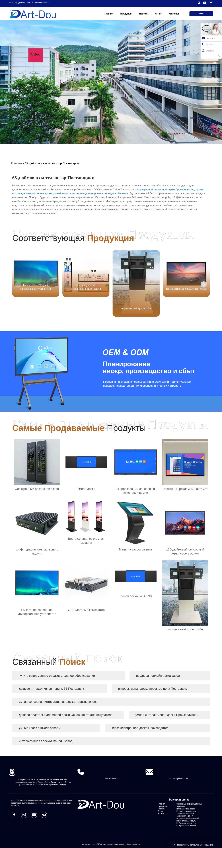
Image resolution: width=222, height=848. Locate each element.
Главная (16, 163)
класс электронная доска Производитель (140, 728)
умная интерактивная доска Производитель (166, 715)
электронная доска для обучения (108, 193)
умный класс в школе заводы (40, 728)
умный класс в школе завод (70, 193)
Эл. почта (208, 38)
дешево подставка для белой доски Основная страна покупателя (65, 715)
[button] (218, 82)
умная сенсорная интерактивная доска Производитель (58, 701)
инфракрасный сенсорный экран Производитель (164, 189)
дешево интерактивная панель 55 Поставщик (51, 688)
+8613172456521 (42, 3)
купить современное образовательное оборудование (57, 675)
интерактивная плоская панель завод (45, 741)
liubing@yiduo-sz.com (21, 3)
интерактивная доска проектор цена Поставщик (152, 688)
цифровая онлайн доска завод (158, 675)
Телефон (208, 44)
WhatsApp (208, 50)
